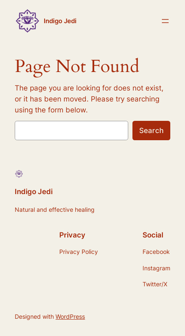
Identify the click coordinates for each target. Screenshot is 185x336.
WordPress (70, 316)
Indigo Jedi (60, 21)
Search (151, 130)
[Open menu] (165, 21)
